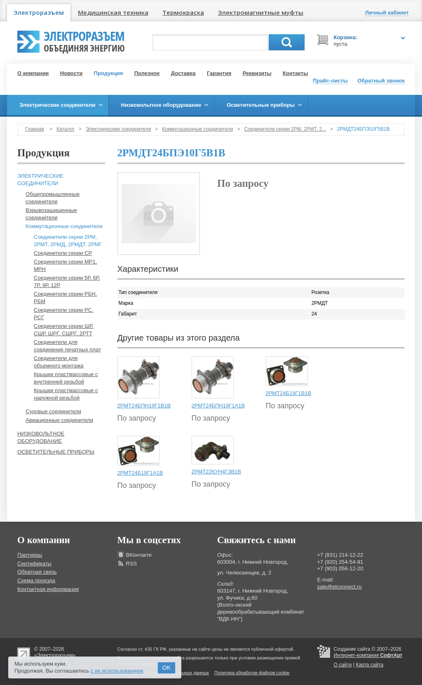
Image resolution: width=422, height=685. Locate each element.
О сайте (343, 665)
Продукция (108, 73)
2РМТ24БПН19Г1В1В (144, 406)
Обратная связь (37, 572)
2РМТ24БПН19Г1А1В (218, 406)
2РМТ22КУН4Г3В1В (216, 471)
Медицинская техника (113, 12)
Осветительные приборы (55, 452)
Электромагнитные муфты (260, 12)
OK (166, 667)
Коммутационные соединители (197, 129)
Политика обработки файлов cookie (251, 672)
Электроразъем (39, 12)
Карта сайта (369, 665)
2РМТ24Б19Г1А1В (140, 473)
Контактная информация (48, 589)
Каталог (65, 129)
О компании (33, 73)
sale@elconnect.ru (339, 587)
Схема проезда (36, 580)
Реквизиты (257, 73)
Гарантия (219, 73)
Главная (34, 129)
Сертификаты (34, 563)
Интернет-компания (368, 655)
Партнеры (29, 555)
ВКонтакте (139, 555)
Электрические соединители (118, 129)
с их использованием (117, 671)
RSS (131, 563)
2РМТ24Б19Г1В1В (289, 393)
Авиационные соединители (59, 420)
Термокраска (183, 12)
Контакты (295, 73)
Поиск (287, 42)
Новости (71, 73)
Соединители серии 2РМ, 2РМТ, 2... (285, 129)
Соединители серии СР (63, 253)
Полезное (147, 73)
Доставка (183, 73)
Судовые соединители (53, 411)
